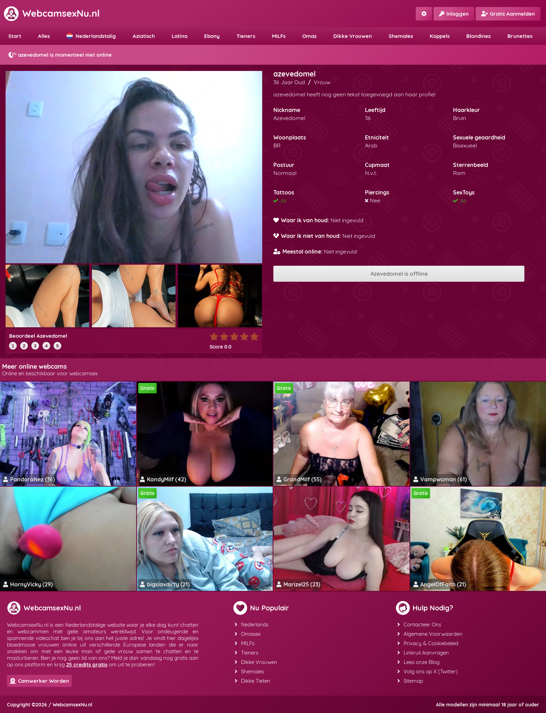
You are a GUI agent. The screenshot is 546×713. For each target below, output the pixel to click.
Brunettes (519, 36)
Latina (179, 36)
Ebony (212, 36)
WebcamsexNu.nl (51, 13)
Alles (44, 36)
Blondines (478, 36)
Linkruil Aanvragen (423, 652)
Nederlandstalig (91, 36)
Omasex (247, 634)
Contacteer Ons (419, 624)
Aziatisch (144, 36)
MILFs (279, 36)
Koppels (440, 36)
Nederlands (251, 624)
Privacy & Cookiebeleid (427, 643)
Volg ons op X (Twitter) (427, 671)
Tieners (245, 36)
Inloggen (454, 13)
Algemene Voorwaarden (429, 634)
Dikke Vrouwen (352, 36)
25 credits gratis (86, 664)
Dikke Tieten (252, 681)
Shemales (401, 36)
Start (14, 36)
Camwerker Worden (39, 681)
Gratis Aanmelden (508, 13)
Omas (309, 36)
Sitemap (410, 681)
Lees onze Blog (418, 662)
